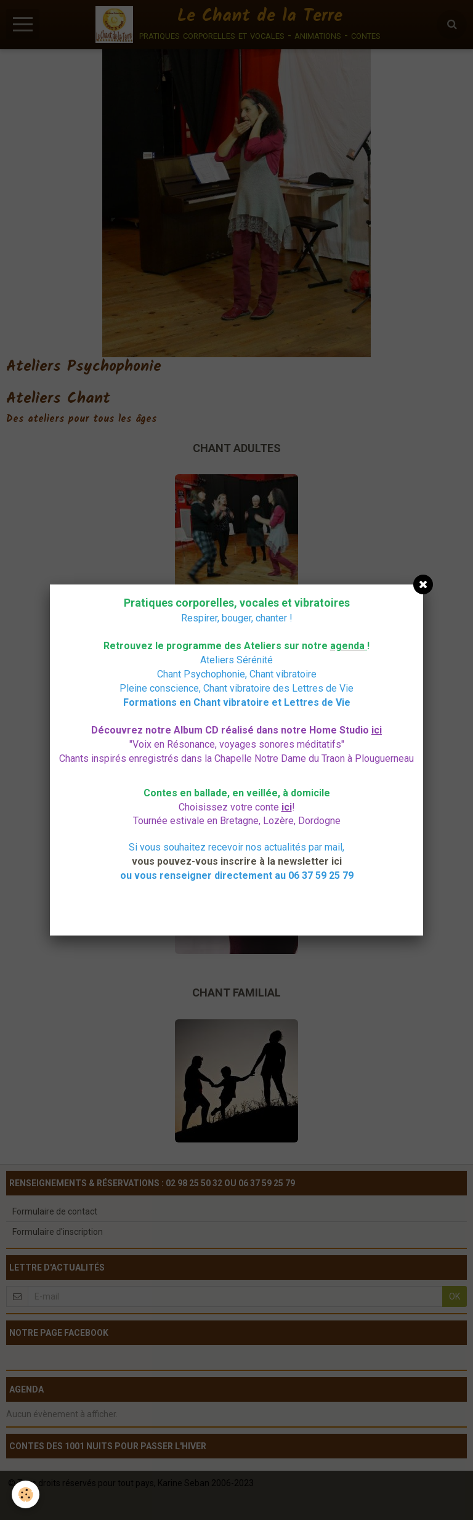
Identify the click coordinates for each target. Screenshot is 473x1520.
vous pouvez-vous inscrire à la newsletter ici (237, 861)
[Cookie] (26, 1494)
